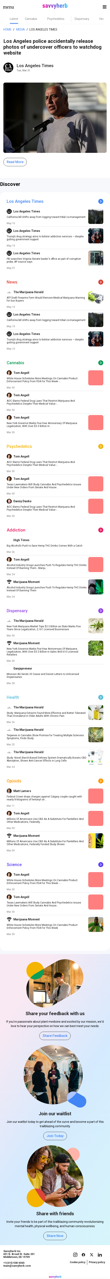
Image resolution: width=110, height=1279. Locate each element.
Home (7, 29)
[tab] (14, 19)
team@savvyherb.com (17, 1265)
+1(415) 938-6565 (13, 1262)
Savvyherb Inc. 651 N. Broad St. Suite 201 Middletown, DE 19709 (19, 1254)
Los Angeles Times (43, 29)
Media (20, 29)
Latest (14, 18)
